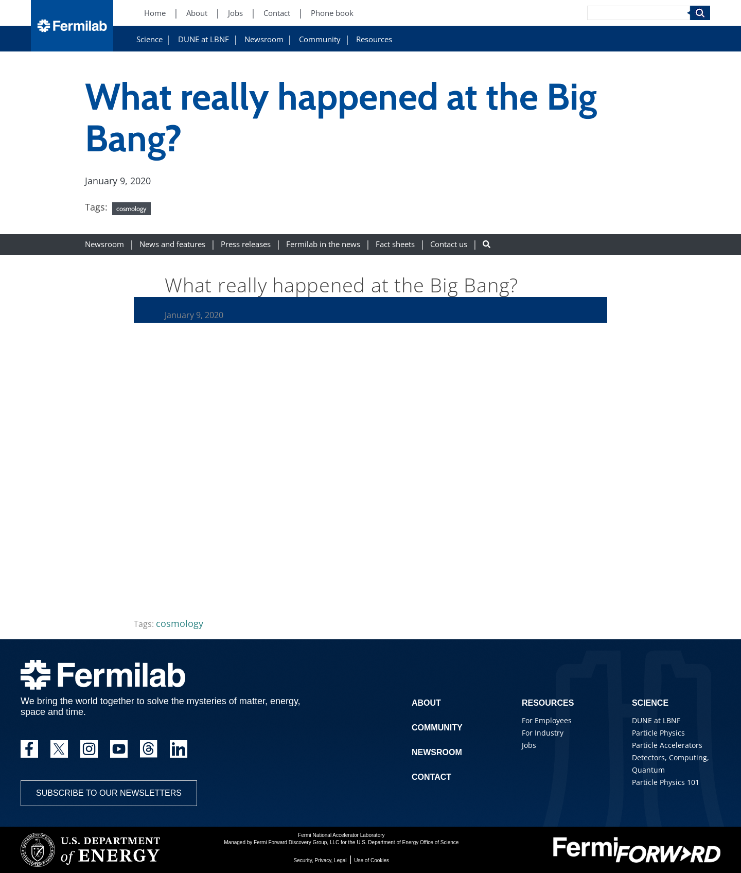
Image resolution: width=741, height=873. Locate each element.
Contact (431, 777)
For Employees (547, 720)
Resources (374, 39)
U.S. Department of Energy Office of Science (407, 842)
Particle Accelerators (667, 745)
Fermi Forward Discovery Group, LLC (296, 842)
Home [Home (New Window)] (155, 13)
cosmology (131, 208)
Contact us (448, 244)
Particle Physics (658, 733)
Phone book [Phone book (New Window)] (332, 13)
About (426, 703)
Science (149, 39)
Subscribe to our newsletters (109, 793)
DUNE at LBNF (203, 39)
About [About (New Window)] (196, 13)
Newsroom (264, 39)
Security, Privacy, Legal (320, 860)
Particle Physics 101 (665, 782)
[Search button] (486, 244)
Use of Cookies (371, 860)
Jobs (529, 745)
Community (320, 39)
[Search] (638, 13)
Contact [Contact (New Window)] (276, 13)
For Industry (542, 733)
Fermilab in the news (323, 244)
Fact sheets (395, 244)
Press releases (246, 244)
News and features (172, 244)
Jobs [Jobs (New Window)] (235, 13)
